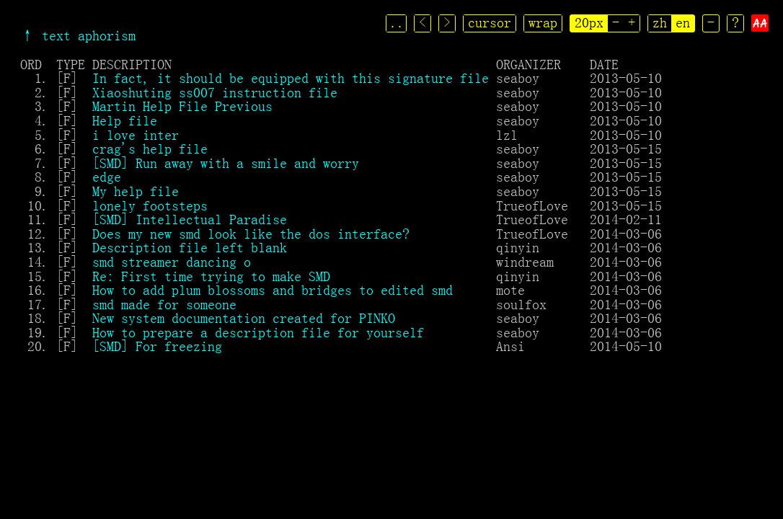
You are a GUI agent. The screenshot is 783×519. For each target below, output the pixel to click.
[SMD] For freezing (157, 346)
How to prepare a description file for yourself (258, 332)
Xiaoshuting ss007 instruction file (214, 92)
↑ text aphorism (78, 35)
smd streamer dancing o (171, 261)
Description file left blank (189, 247)
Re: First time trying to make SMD (211, 276)
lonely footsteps (150, 205)
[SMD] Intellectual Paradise (189, 219)
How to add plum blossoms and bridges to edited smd (272, 290)
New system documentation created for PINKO (243, 318)
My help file (135, 191)
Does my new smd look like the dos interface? (251, 233)
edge (106, 176)
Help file (124, 120)
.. (398, 22)
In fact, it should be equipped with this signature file (290, 78)
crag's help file (150, 148)
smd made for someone (164, 304)
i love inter (135, 135)
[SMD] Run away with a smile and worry (225, 163)
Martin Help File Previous (182, 106)
